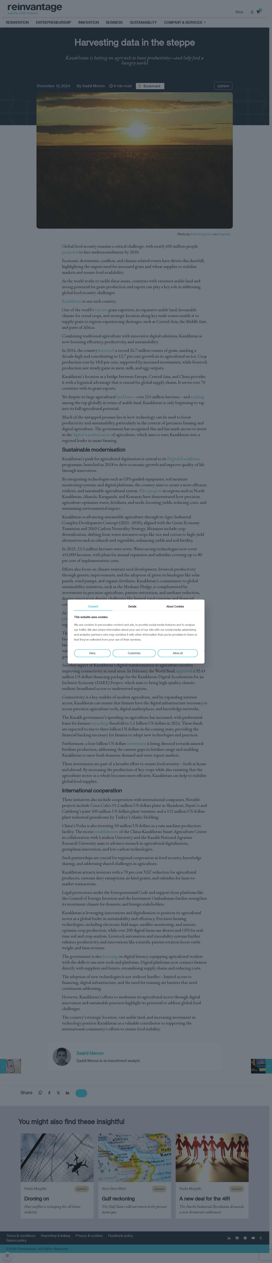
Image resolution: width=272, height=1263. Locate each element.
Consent (93, 606)
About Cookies (175, 606)
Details (132, 606)
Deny (92, 653)
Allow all (178, 653)
